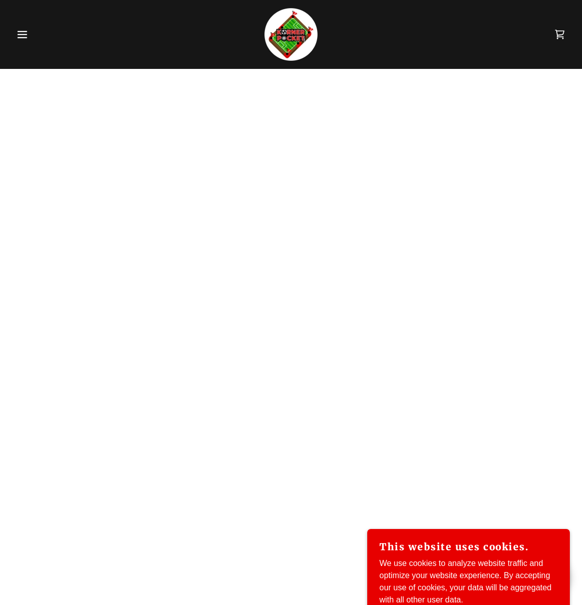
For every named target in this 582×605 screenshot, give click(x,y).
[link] (290, 33)
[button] (29, 34)
